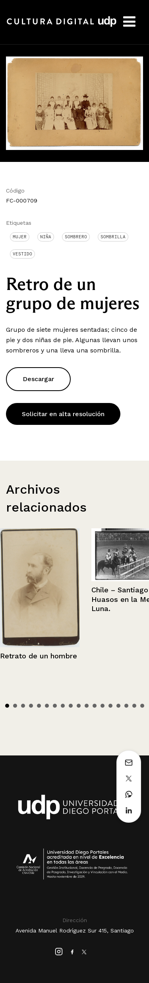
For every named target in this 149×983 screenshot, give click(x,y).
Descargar (38, 379)
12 (95, 706)
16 (126, 706)
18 (142, 706)
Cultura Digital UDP (61, 26)
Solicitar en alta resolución (63, 414)
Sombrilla (113, 236)
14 (110, 706)
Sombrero (76, 236)
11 (87, 706)
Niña (45, 236)
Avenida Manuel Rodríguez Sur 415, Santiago (74, 930)
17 (134, 706)
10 (79, 706)
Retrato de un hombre (38, 656)
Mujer (20, 236)
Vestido (22, 254)
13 (102, 706)
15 (118, 706)
